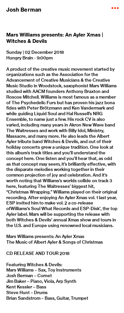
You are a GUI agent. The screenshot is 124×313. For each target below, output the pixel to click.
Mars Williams (20, 270)
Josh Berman (23, 9)
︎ (115, 8)
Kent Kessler (19, 286)
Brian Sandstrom (23, 298)
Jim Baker (16, 281)
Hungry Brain (19, 57)
